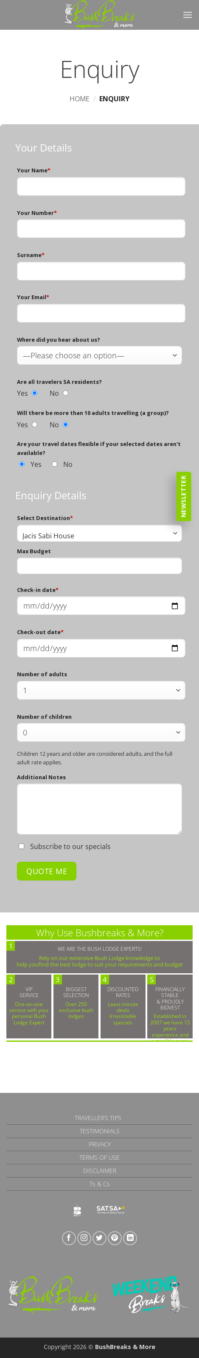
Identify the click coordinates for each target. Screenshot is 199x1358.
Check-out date (40, 632)
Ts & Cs (100, 1184)
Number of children (44, 716)
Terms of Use (99, 1157)
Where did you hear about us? (58, 339)
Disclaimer (99, 1170)
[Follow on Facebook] (69, 1238)
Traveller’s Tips (98, 1118)
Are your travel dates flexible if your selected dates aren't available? (99, 448)
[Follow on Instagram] (84, 1238)
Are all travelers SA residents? (59, 382)
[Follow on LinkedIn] (130, 1238)
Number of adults (42, 674)
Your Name (33, 170)
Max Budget (34, 551)
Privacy (100, 1144)
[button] (187, 14)
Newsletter (183, 496)
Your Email (33, 297)
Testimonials (100, 1131)
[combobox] (99, 533)
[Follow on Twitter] (99, 1238)
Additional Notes (41, 777)
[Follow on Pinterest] (115, 1238)
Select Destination (45, 518)
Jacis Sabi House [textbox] (48, 535)
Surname (31, 255)
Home (80, 98)
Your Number (37, 213)
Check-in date (38, 590)
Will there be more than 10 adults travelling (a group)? (93, 413)
